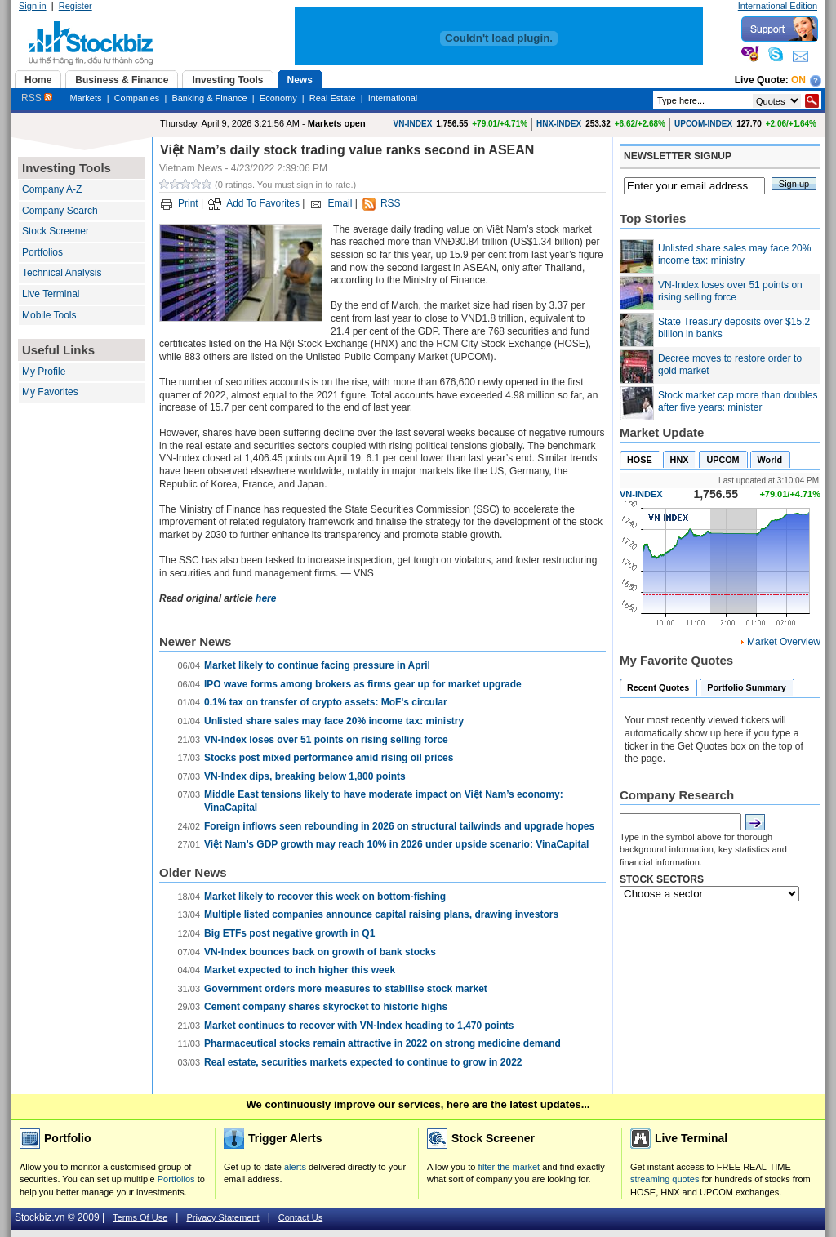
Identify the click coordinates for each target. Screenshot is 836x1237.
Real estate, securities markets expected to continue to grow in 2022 (363, 1062)
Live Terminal (50, 294)
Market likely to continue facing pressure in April (317, 665)
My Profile (43, 371)
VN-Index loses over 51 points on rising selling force (326, 739)
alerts (295, 1167)
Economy (278, 98)
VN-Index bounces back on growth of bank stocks (320, 952)
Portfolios (42, 252)
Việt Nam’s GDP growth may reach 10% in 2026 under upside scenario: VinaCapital (396, 844)
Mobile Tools (49, 315)
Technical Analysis (61, 272)
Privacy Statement (222, 1217)
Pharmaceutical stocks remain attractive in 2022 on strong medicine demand (382, 1043)
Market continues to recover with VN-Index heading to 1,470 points (359, 1025)
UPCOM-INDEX (703, 123)
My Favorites (50, 392)
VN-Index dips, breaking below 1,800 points (305, 776)
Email (339, 203)
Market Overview (783, 641)
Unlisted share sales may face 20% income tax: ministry (334, 721)
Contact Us (300, 1217)
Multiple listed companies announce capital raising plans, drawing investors (381, 914)
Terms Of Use (140, 1217)
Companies (137, 98)
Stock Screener (55, 231)
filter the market (509, 1167)
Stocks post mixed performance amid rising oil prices (328, 757)
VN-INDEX (413, 123)
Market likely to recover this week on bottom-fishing (325, 896)
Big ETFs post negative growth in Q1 (289, 933)
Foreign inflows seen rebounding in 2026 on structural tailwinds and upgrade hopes (399, 826)
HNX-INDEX (558, 123)
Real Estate (332, 98)
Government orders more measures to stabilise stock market (345, 988)
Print (188, 203)
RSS (36, 98)
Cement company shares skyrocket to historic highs (325, 1006)
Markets (85, 98)
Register (75, 6)
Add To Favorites (263, 203)
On (798, 80)
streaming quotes (664, 1179)
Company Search (60, 210)
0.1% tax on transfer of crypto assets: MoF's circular (325, 702)
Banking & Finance (209, 98)
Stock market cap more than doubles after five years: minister (737, 401)
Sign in (33, 6)
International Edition (777, 6)
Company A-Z (52, 189)
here (266, 598)
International (393, 98)
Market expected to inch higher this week (299, 970)
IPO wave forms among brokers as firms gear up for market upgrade (363, 684)
